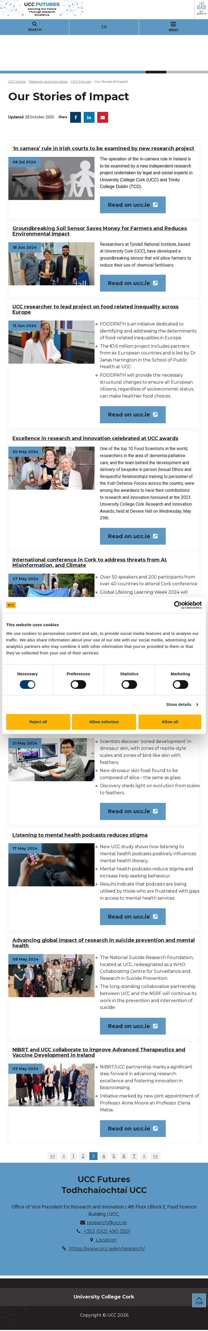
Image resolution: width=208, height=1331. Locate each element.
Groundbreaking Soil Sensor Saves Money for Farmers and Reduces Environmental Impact (99, 231)
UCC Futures (81, 81)
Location (103, 1241)
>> (155, 1157)
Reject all (38, 721)
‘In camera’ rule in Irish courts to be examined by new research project (103, 148)
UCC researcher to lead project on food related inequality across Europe (95, 309)
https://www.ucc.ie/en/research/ (103, 1250)
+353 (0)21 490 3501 (103, 1233)
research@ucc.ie (103, 1224)
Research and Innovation (48, 81)
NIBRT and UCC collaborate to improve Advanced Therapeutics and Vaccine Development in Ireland (98, 1053)
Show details (178, 704)
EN (104, 27)
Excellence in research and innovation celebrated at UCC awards (95, 439)
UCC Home (17, 81)
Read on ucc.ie (133, 205)
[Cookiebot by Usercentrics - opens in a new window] (178, 605)
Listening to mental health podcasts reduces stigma (80, 836)
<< (52, 1157)
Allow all (170, 721)
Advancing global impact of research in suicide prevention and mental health (103, 944)
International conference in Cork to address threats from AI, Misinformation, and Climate (89, 563)
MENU (173, 27)
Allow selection (104, 721)
